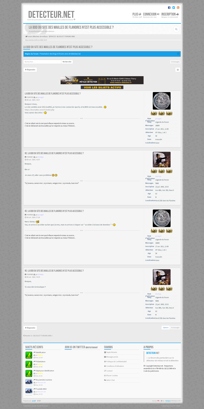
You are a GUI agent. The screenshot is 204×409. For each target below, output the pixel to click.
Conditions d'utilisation (114, 366)
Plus (136, 14)
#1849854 (29, 215)
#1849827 (29, 157)
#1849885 (29, 274)
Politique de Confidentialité (115, 361)
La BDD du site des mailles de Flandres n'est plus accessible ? (57, 47)
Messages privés (111, 357)
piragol (41, 97)
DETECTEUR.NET (51, 15)
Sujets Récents (110, 352)
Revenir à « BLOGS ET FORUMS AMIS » (38, 335)
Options (165, 327)
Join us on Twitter (81, 347)
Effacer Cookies (111, 375)
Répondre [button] (30, 70)
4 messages (175, 62)
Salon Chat (109, 380)
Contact (108, 371)
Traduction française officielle (32, 406)
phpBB (34, 401)
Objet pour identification (44, 371)
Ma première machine (43, 380)
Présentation (39, 361)
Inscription (170, 14)
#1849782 (29, 97)
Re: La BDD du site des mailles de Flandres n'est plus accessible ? (54, 153)
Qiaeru (46, 406)
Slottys (41, 157)
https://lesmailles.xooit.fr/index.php (39, 109)
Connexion (151, 14)
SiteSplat (168, 401)
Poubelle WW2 (40, 389)
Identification (40, 352)
